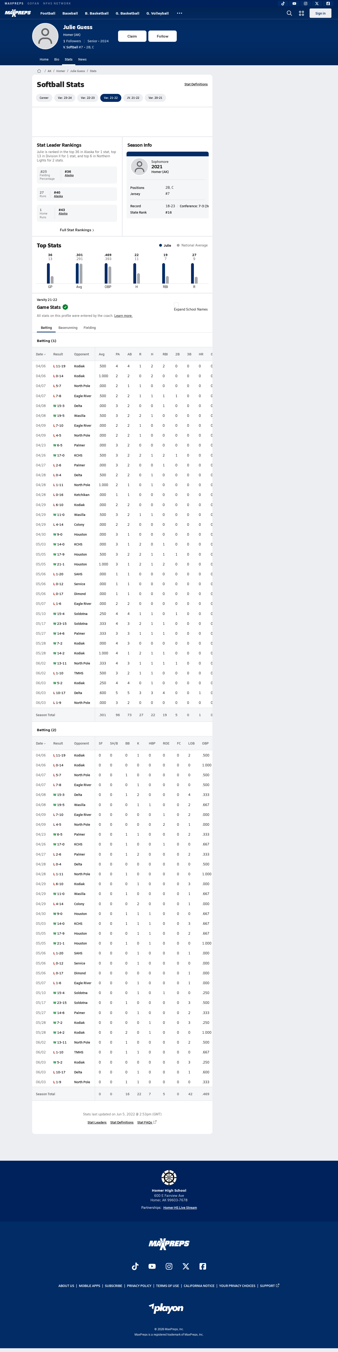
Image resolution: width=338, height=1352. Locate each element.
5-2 (59, 682)
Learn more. (123, 315)
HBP (152, 743)
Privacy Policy (139, 1285)
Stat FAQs (147, 1122)
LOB (191, 743)
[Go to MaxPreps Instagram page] (169, 1267)
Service (79, 583)
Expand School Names (191, 307)
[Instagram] (305, 3)
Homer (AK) (72, 34)
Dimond (80, 593)
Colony (79, 524)
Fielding (90, 327)
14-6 (61, 633)
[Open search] (289, 13)
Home (44, 59)
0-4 (58, 474)
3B (189, 354)
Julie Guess (77, 27)
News (82, 59)
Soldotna (81, 613)
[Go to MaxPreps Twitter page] (186, 1267)
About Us (66, 1285)
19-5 (61, 415)
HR (201, 354)
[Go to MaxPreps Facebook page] (203, 1267)
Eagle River (82, 395)
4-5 (58, 435)
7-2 (59, 643)
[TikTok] (283, 3)
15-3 (61, 405)
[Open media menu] (302, 13)
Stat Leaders (97, 1122)
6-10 (59, 504)
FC (179, 743)
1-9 (58, 702)
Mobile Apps (89, 1285)
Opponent (81, 354)
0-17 (59, 593)
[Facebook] (328, 3)
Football (47, 13)
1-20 (59, 574)
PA (118, 354)
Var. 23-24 (65, 98)
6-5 (59, 445)
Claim (132, 36)
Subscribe (113, 1285)
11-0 (61, 514)
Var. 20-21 (155, 98)
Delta (78, 405)
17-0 (61, 455)
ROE (166, 743)
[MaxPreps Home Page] (39, 71)
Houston (80, 534)
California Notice (199, 1285)
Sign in (320, 13)
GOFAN (33, 3)
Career (44, 98)
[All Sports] (179, 13)
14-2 (61, 653)
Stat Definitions (196, 84)
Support (270, 1285)
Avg (101, 354)
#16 (168, 212)
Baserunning (67, 327)
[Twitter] (317, 3)
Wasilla (79, 415)
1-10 (59, 673)
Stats (69, 59)
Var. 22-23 (88, 98)
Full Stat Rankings (77, 229)
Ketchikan (81, 494)
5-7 (58, 385)
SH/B (114, 743)
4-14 (59, 524)
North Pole (82, 385)
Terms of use (167, 1285)
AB (129, 354)
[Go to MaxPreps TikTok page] (135, 1267)
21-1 (61, 564)
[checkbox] (176, 305)
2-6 (58, 465)
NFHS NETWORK (57, 3)
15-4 (61, 613)
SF (101, 743)
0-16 (59, 494)
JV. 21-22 (133, 98)
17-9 (61, 554)
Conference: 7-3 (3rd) (196, 205)
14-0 (61, 544)
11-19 (60, 366)
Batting (46, 327)
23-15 (62, 623)
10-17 (60, 692)
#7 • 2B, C (78, 47)
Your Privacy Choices (237, 1286)
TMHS (78, 673)
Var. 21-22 (111, 98)
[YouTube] (294, 3)
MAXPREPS (14, 3)
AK (49, 71)
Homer (60, 71)
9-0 (59, 534)
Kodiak (79, 366)
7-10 (59, 425)
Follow (162, 36)
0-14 (59, 375)
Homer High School (169, 1181)
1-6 (58, 603)
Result (58, 354)
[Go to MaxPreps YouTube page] (152, 1267)
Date (41, 354)
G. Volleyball (157, 13)
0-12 (59, 583)
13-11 (62, 663)
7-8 (58, 395)
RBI (165, 354)
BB (127, 743)
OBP (205, 743)
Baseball (70, 13)
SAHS (78, 574)
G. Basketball (127, 13)
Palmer (79, 445)
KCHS (78, 455)
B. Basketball (97, 13)
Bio (56, 59)
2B (177, 354)
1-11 (59, 484)
